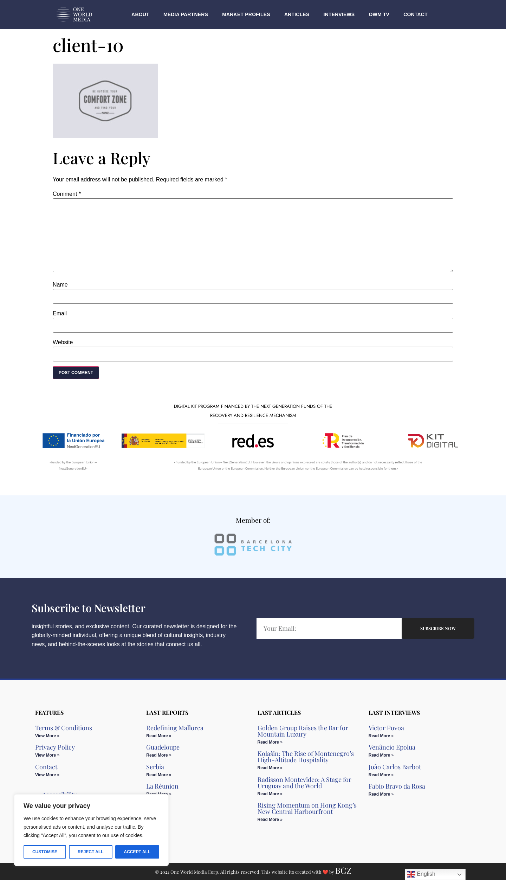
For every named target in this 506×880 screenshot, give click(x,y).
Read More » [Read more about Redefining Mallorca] (158, 735)
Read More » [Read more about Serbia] (158, 774)
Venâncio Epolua (392, 747)
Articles (297, 14)
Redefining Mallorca (174, 728)
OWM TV (379, 14)
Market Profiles (246, 14)
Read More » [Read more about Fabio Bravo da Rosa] (381, 794)
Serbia (155, 767)
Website (63, 342)
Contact (415, 14)
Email (60, 313)
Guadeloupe (163, 747)
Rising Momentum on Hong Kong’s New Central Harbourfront (307, 808)
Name (60, 285)
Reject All (91, 851)
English (421, 874)
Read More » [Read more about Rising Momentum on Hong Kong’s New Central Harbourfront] (270, 819)
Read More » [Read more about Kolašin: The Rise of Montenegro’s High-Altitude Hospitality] (270, 767)
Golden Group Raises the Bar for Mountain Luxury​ (303, 731)
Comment (67, 194)
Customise (44, 851)
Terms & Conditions (63, 728)
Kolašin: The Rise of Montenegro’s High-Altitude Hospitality (306, 756)
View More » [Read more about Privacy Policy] (47, 755)
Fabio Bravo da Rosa (397, 786)
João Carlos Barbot (395, 767)
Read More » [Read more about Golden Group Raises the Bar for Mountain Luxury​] (270, 742)
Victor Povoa (386, 728)
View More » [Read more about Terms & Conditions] (47, 735)
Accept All (137, 851)
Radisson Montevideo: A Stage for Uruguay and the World (304, 782)
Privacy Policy (55, 747)
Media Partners (185, 14)
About (140, 14)
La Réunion (162, 786)
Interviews (339, 14)
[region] (91, 830)
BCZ (343, 870)
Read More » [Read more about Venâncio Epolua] (381, 755)
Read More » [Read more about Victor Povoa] (381, 735)
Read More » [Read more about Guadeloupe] (158, 755)
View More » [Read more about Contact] (47, 774)
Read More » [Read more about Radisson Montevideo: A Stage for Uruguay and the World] (270, 793)
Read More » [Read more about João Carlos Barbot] (381, 774)
